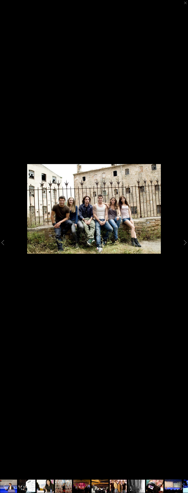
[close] (185, 3)
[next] (183, 242)
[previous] (4, 242)
